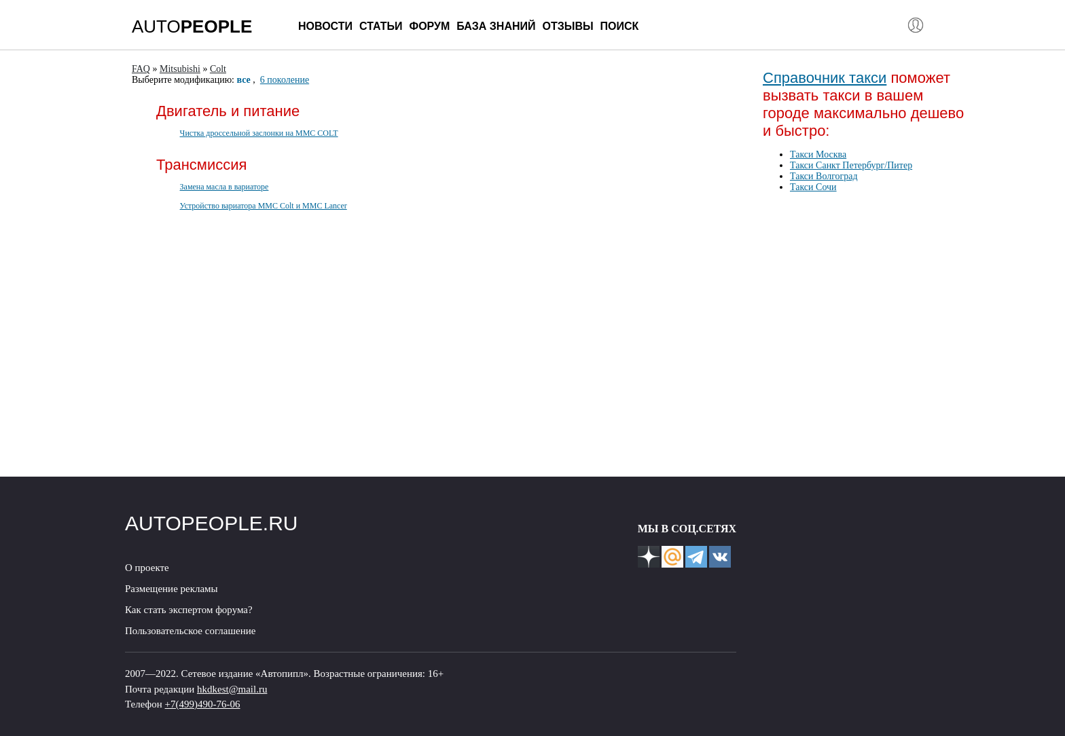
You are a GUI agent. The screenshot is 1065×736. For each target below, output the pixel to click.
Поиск (619, 26)
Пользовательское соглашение (190, 630)
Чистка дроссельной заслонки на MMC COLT (259, 133)
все (244, 80)
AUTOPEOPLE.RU (211, 523)
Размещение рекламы (171, 588)
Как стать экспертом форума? (189, 609)
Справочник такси (824, 77)
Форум (429, 26)
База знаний (495, 26)
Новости (325, 26)
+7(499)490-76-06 (202, 704)
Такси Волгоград (824, 176)
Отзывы (567, 26)
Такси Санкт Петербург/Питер (851, 165)
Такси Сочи (813, 187)
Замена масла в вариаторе (224, 186)
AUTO (192, 26)
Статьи (380, 26)
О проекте (147, 567)
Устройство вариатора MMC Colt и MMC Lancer (263, 205)
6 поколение (284, 80)
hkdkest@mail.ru (232, 689)
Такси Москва (818, 154)
